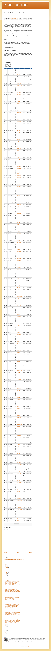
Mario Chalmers (19, 121)
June (6, 574)
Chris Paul (18, 480)
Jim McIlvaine (19, 417)
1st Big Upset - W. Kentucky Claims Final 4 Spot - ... (12, 605)
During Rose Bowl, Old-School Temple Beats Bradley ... (12, 621)
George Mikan (19, 359)
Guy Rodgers (18, 269)
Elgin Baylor (18, 312)
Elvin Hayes (18, 119)
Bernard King (18, 341)
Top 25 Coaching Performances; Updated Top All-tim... (12, 592)
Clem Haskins (19, 74)
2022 (5, 625)
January (7, 580)
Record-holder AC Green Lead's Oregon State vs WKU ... (12, 606)
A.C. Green (18, 298)
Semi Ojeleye (18, 94)
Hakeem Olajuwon (19, 159)
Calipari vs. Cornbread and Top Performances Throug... (12, 613)
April (6, 576)
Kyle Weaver (18, 511)
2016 (5, 632)
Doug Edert (18, 518)
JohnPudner (11, 637)
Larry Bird (18, 287)
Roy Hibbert (18, 276)
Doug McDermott (19, 482)
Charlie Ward (18, 352)
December (7, 567)
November (7, 568)
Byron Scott (18, 426)
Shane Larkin (18, 363)
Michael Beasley (19, 316)
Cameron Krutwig (19, 509)
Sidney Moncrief (19, 433)
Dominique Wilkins (19, 464)
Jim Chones (18, 314)
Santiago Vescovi (19, 85)
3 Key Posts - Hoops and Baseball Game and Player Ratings (13, 559)
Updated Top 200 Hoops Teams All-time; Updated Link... (12, 597)
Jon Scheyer (18, 157)
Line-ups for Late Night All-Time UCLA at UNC (11, 582)
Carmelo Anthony (19, 193)
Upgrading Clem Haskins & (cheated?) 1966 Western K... (12, 620)
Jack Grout (18, 289)
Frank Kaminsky (19, 188)
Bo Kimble (18, 202)
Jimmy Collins (19, 168)
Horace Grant (19, 437)
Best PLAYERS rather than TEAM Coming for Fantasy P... (12, 590)
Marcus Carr (18, 105)
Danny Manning (19, 428)
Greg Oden (18, 253)
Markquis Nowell (19, 305)
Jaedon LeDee (19, 462)
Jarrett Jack (18, 271)
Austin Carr (18, 453)
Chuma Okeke (19, 175)
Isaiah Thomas (19, 197)
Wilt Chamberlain (19, 251)
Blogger (29, 646)
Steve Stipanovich (19, 285)
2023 (5, 624)
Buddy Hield (18, 361)
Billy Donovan (19, 233)
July (6, 573)
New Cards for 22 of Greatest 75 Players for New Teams (12, 591)
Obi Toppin (18, 332)
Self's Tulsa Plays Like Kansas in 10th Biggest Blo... (12, 622)
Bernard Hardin (19, 473)
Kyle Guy (18, 141)
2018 (5, 630)
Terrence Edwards (19, 500)
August (7, 572)
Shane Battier (19, 112)
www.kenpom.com (22, 20)
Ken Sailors (18, 446)
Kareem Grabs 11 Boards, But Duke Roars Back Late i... (12, 584)
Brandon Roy (18, 372)
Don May (18, 419)
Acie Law (18, 406)
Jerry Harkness (19, 242)
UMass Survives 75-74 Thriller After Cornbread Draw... (12, 612)
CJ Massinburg (19, 381)
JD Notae (18, 451)
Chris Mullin (18, 303)
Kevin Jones (18, 377)
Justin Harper (18, 516)
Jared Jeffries (19, 334)
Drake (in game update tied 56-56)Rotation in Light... (12, 615)
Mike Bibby (18, 249)
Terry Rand (18, 471)
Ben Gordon (18, 137)
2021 (5, 626)
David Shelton (19, 260)
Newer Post (5, 552)
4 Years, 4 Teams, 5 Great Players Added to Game (12, 588)
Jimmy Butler (18, 408)
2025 (5, 565)
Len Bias (18, 278)
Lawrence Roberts (19, 424)
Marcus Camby (19, 92)
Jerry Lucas (18, 114)
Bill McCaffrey (19, 258)
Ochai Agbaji (18, 101)
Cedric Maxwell (19, 213)
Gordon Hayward (19, 507)
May (6, 575)
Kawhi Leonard (19, 307)
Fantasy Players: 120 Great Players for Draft (11, 589)
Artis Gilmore (18, 206)
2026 (5, 564)
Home (18, 552)
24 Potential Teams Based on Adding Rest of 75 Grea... (12, 596)
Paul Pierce (18, 72)
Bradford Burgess (19, 502)
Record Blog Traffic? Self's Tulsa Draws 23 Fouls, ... (12, 607)
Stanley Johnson (19, 220)
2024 (5, 566)
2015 (5, 633)
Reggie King (18, 345)
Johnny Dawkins (19, 280)
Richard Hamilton (19, 296)
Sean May (18, 130)
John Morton (18, 231)
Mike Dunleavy (19, 336)
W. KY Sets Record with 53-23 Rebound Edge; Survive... (12, 619)
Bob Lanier (18, 343)
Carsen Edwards (19, 170)
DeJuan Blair (18, 262)
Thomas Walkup (19, 493)
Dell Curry (18, 397)
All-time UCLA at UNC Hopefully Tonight (10, 583)
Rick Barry (18, 491)
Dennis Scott (18, 399)
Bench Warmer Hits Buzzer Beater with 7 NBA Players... (12, 614)
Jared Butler (18, 139)
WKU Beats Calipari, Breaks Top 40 (10, 598)
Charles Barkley (19, 435)
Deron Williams (19, 177)
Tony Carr (18, 444)
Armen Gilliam (19, 350)
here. (20, 27)
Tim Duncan (18, 184)
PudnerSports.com (16, 4)
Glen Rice (18, 229)
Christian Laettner (19, 150)
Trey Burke (18, 240)
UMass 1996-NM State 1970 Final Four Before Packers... (12, 604)
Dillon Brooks (18, 186)
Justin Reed (18, 325)
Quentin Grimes (19, 83)
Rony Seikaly (18, 222)
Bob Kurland (18, 442)
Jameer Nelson (19, 368)
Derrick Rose (18, 195)
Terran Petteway (19, 460)
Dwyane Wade (19, 267)
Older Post (30, 552)
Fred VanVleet (19, 388)
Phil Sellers (18, 81)
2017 (5, 631)
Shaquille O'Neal (19, 294)
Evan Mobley (18, 215)
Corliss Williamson (19, 132)
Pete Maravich (19, 498)
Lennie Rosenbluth (19, 370)
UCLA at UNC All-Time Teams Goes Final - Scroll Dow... (12, 581)
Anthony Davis (19, 148)
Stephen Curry (19, 390)
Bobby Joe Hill (19, 204)
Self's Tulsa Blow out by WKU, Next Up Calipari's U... (12, 599)
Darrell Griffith (19, 455)
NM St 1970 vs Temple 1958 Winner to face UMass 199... (12, 611)
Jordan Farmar (19, 379)
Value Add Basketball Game (14, 18)
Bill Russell (18, 128)
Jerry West (18, 354)
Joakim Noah (18, 211)
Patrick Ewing (19, 179)
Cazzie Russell (19, 166)
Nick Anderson (19, 224)
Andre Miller (18, 415)
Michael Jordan (19, 123)
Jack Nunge (18, 103)
